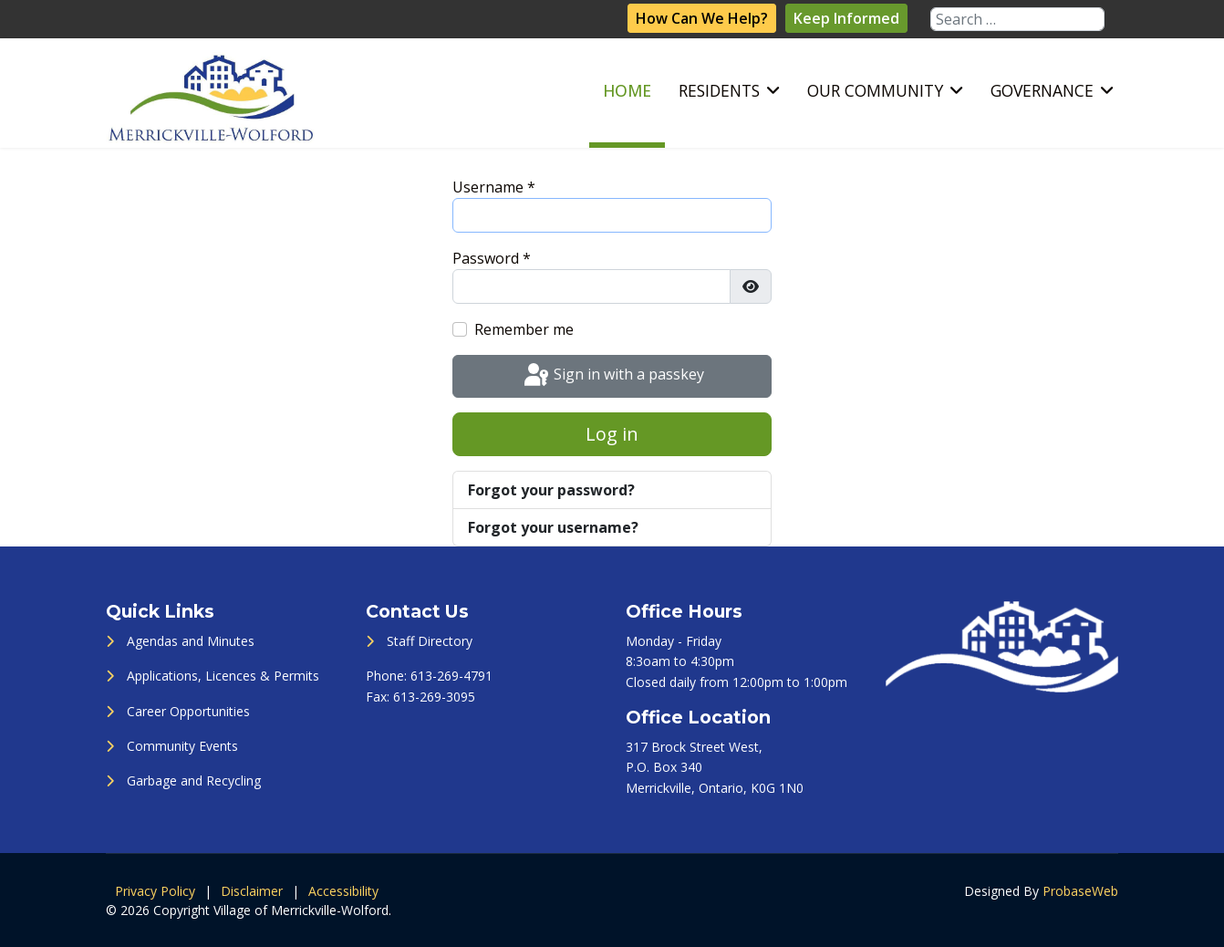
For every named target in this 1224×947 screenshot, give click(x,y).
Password (491, 258)
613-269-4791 (451, 675)
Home (627, 90)
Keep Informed (846, 18)
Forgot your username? (553, 527)
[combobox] (1017, 19)
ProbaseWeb (1080, 891)
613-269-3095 (434, 696)
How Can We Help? (702, 18)
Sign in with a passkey (612, 375)
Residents (719, 90)
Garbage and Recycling (194, 780)
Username (493, 187)
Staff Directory (429, 641)
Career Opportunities (188, 711)
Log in (612, 433)
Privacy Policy (155, 891)
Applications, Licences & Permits (223, 675)
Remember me (524, 329)
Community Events (182, 745)
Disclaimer (252, 891)
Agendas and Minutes (190, 641)
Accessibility (343, 891)
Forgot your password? (551, 490)
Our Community (875, 90)
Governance (1042, 90)
